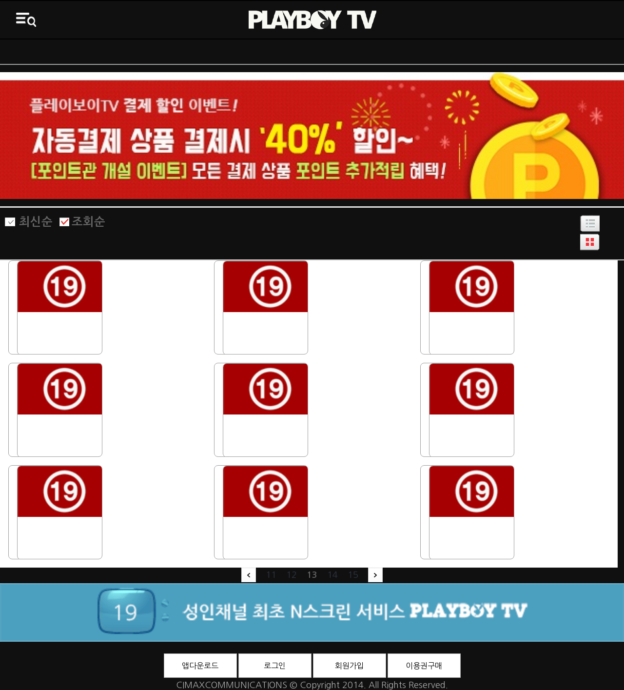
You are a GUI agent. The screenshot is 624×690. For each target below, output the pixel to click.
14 (332, 575)
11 (271, 575)
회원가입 (349, 666)
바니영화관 (390, 52)
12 (291, 575)
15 (353, 575)
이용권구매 (424, 666)
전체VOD (234, 52)
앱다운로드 (200, 666)
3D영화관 (546, 52)
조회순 (88, 221)
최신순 (36, 221)
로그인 (275, 666)
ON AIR (78, 52)
